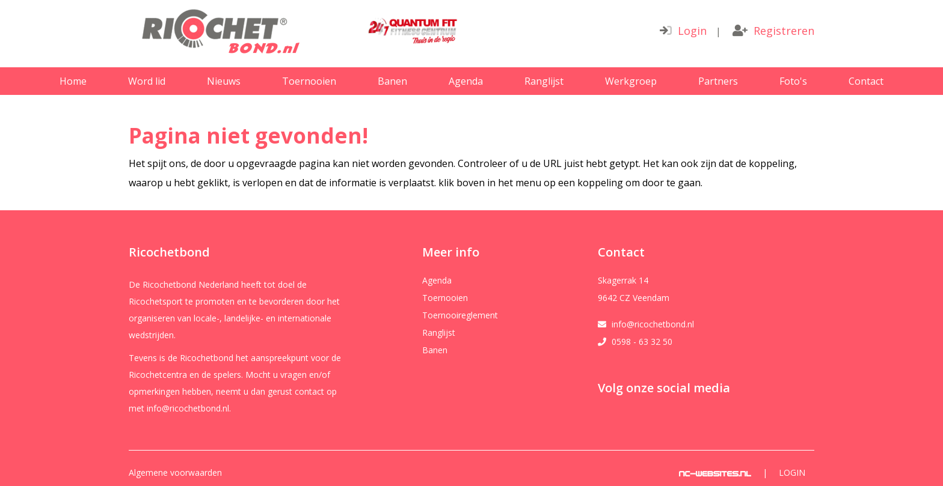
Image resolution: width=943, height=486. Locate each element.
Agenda (466, 81)
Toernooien (309, 81)
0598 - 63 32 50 (642, 342)
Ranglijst (544, 81)
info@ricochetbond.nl (653, 324)
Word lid (146, 81)
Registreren (773, 30)
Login (683, 30)
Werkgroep (631, 81)
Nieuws (224, 81)
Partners (718, 81)
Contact (866, 81)
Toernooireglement (460, 315)
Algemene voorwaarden (175, 473)
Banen (392, 81)
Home (73, 81)
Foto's (793, 81)
